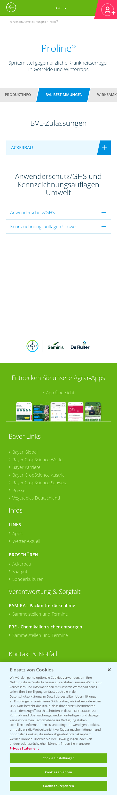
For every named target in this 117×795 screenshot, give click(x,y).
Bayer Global (25, 452)
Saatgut (19, 571)
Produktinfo (18, 94)
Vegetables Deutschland (36, 498)
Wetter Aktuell (26, 541)
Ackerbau (21, 564)
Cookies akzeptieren (58, 786)
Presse (18, 490)
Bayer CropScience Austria (38, 475)
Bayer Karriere (26, 467)
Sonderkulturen (28, 579)
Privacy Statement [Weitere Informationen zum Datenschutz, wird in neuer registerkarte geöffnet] (24, 748)
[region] (58, 728)
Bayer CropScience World (37, 460)
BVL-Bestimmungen (64, 94)
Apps (17, 533)
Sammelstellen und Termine (40, 614)
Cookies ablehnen (58, 772)
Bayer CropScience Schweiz (39, 483)
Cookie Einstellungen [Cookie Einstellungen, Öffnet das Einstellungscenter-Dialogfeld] (58, 758)
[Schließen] (109, 669)
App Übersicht (60, 393)
